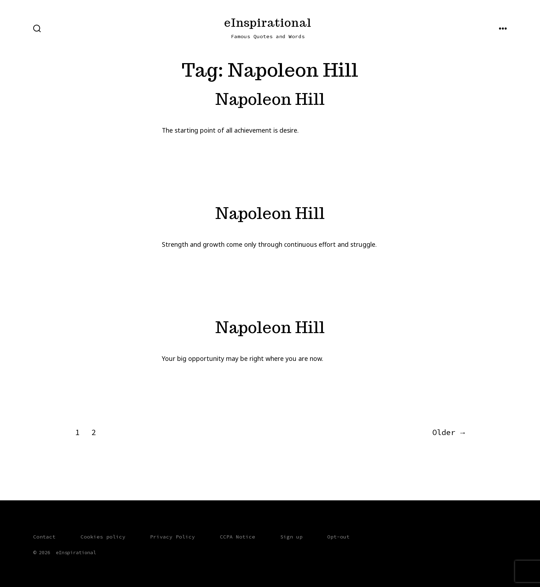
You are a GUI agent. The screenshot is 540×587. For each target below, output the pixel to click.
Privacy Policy (172, 537)
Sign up (291, 537)
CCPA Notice (237, 537)
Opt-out (338, 537)
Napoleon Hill (270, 99)
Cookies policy (103, 537)
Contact (44, 537)
